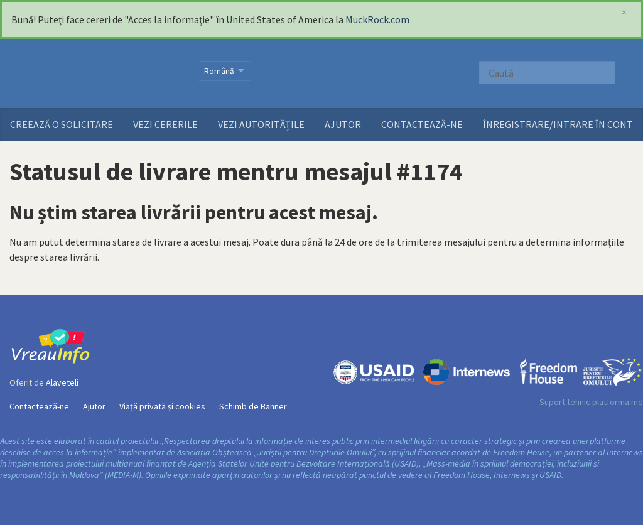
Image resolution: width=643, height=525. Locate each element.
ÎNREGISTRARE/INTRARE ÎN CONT (558, 124)
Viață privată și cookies (162, 406)
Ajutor (343, 124)
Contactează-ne (422, 124)
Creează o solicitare (61, 124)
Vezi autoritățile (261, 124)
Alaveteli (62, 382)
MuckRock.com (377, 19)
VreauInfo (95, 73)
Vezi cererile (165, 124)
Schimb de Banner (253, 406)
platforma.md (617, 402)
